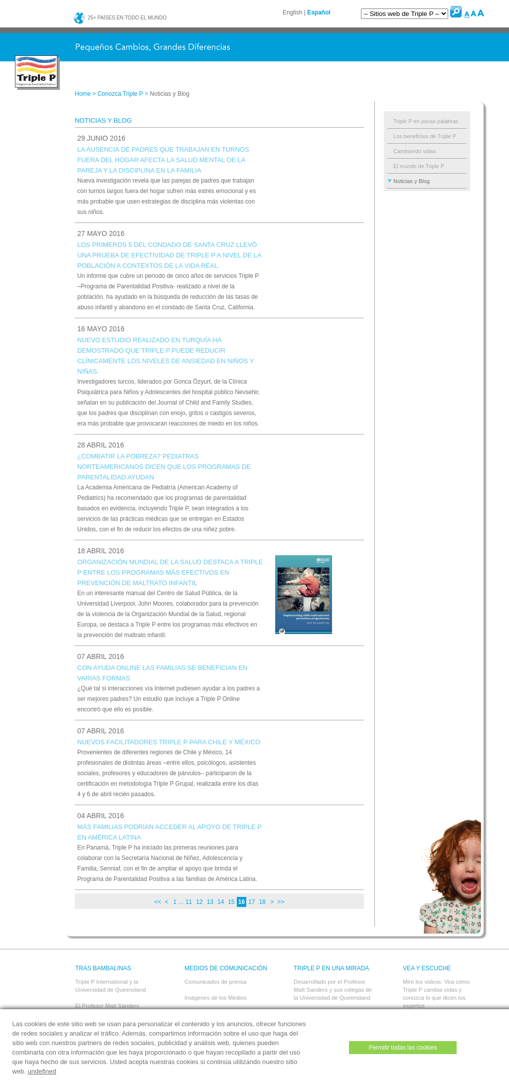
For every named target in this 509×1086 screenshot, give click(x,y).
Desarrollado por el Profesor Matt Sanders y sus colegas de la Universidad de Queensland (333, 990)
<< (157, 901)
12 (199, 901)
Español (319, 12)
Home (83, 93)
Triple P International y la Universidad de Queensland (110, 986)
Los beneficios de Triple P (424, 136)
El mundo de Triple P (418, 166)
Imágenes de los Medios (215, 998)
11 (188, 901)
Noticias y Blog (411, 181)
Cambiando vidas (414, 151)
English (292, 12)
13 (210, 901)
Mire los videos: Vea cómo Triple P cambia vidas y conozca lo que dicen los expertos (436, 994)
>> (280, 901)
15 (231, 901)
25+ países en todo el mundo (120, 17)
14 (220, 901)
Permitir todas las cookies (403, 1047)
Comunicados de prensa (215, 982)
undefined (42, 1071)
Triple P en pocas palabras (425, 121)
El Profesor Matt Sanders (107, 1006)
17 (251, 901)
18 (262, 901)
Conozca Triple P (120, 93)
